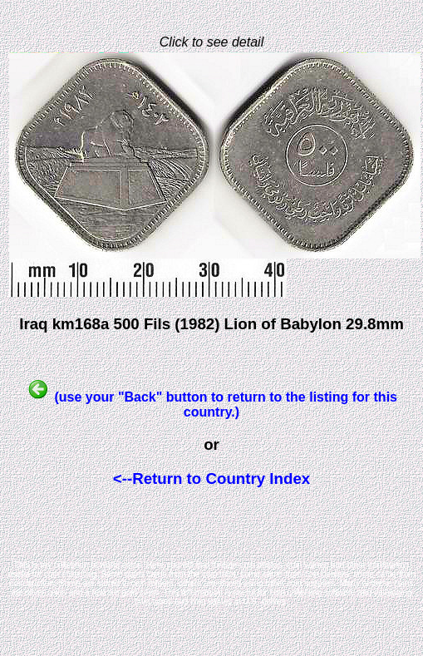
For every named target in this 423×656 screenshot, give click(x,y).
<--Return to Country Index (211, 478)
